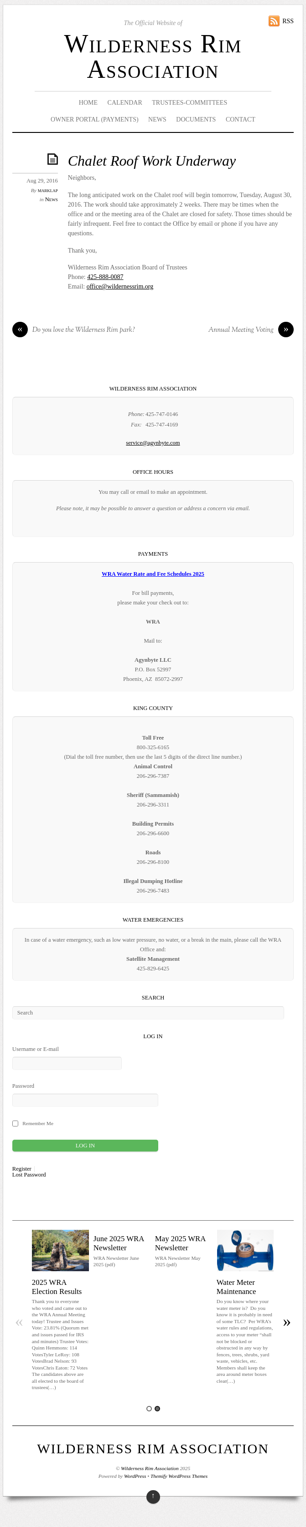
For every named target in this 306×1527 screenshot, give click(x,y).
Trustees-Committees (189, 102)
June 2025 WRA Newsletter (118, 1243)
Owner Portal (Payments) (95, 119)
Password (23, 1086)
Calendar (125, 102)
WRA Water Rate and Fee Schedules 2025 (153, 574)
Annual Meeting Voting (251, 330)
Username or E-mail (35, 1049)
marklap (48, 190)
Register (21, 1169)
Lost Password (29, 1175)
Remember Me (37, 1123)
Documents (196, 119)
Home (88, 102)
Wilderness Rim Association (153, 56)
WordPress (135, 1476)
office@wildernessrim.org (120, 286)
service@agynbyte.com (153, 443)
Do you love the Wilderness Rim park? (73, 330)
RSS (288, 21)
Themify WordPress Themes (178, 1476)
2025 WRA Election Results (57, 1287)
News (157, 119)
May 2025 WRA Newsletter (180, 1243)
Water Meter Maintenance (236, 1287)
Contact (240, 119)
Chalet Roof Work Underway (152, 161)
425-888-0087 (105, 277)
